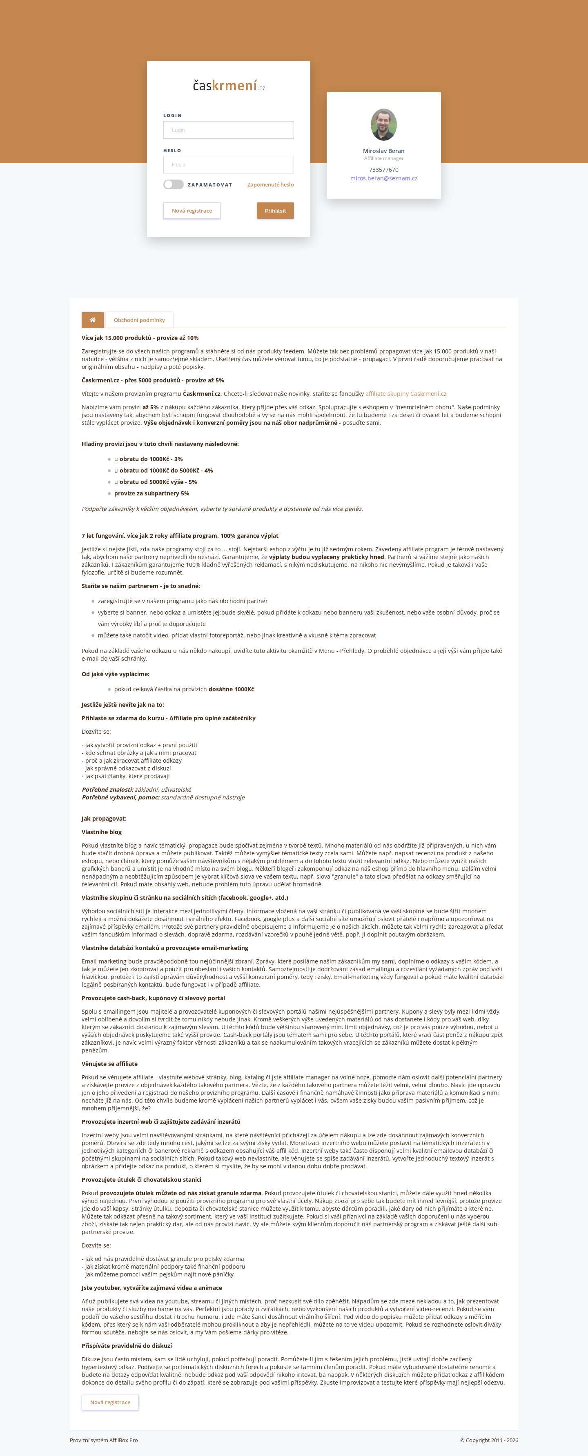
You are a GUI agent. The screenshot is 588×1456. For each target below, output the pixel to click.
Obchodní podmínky (139, 320)
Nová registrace (192, 210)
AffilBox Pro (123, 1440)
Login (172, 115)
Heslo (172, 150)
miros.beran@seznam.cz (384, 178)
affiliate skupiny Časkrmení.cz (406, 393)
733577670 (384, 169)
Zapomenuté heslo (270, 184)
